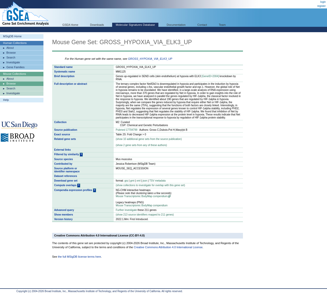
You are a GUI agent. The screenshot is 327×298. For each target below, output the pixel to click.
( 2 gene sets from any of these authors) (141, 145)
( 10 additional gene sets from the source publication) (149, 139)
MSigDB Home (12, 36)
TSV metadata (157, 180)
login (323, 2)
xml (138, 180)
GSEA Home (70, 24)
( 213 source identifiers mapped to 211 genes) (145, 214)
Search (10, 57)
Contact (202, 24)
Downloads (97, 24)
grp (126, 180)
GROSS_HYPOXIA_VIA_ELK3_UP (150, 58)
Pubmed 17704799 (126, 129)
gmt (132, 180)
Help (6, 99)
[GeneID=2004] (210, 76)
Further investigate (126, 210)
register (321, 6)
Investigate (13, 62)
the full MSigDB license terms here (79, 256)
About (10, 47)
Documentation (176, 24)
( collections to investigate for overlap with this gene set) (150, 185)
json (145, 180)
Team (222, 24)
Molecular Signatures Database (135, 24)
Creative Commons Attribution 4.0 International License (168, 247)
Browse (11, 52)
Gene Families (15, 67)
